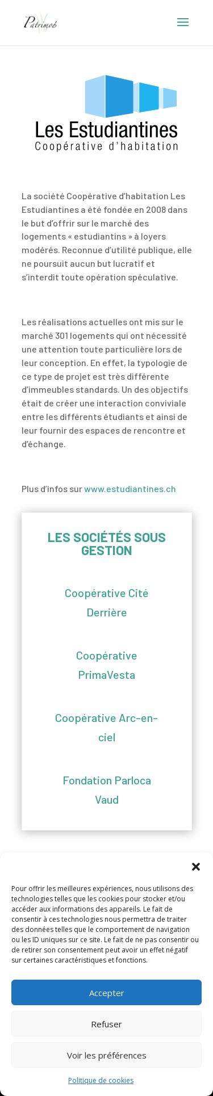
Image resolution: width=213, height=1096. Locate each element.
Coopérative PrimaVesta (106, 664)
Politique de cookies (100, 1080)
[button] (196, 866)
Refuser (106, 1024)
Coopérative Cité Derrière (107, 602)
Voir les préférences (107, 1055)
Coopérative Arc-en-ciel (106, 727)
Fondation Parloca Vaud (106, 789)
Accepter (106, 992)
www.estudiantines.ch (130, 488)
